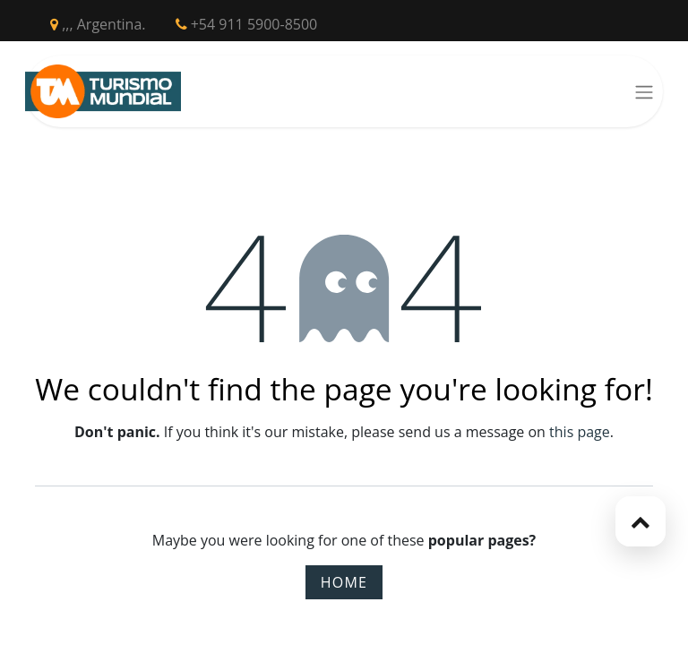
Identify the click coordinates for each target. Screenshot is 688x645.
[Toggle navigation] (644, 91)
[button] (640, 521)
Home (344, 582)
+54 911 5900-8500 (247, 24)
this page (579, 432)
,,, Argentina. (98, 24)
